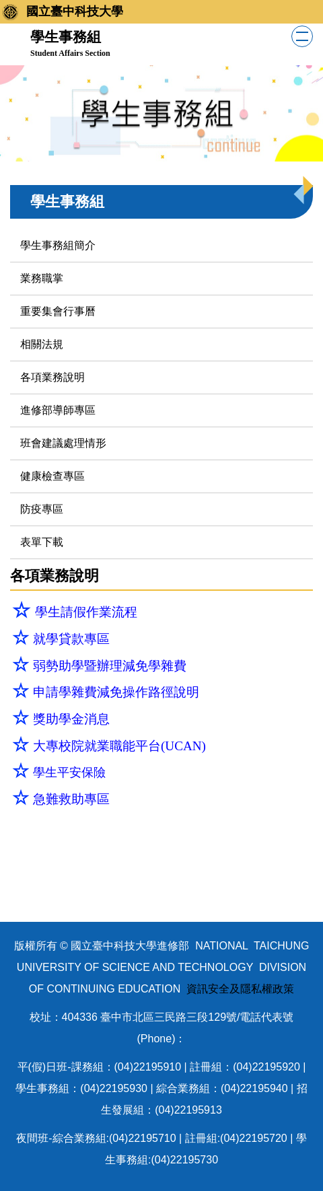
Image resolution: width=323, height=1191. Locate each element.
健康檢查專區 (52, 476)
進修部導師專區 (58, 410)
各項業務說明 (52, 377)
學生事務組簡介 (58, 245)
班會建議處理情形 (63, 443)
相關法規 (41, 344)
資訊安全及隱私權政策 (239, 989)
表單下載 (41, 542)
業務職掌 (41, 278)
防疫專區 (41, 509)
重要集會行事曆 (58, 311)
